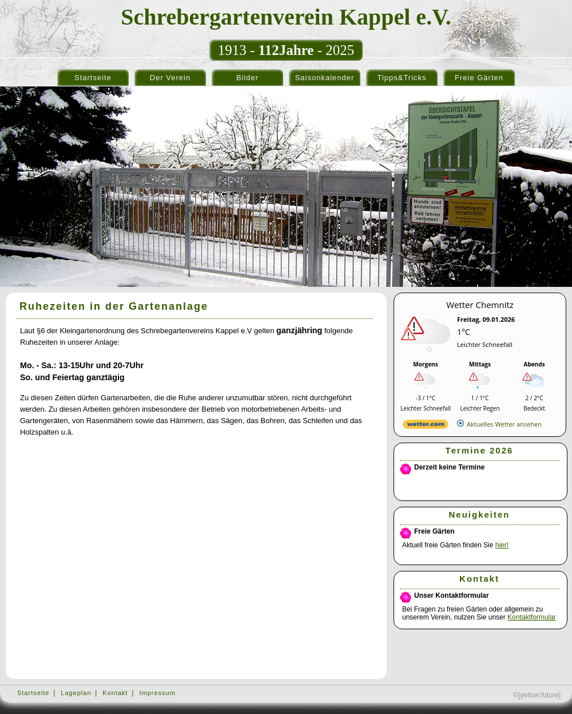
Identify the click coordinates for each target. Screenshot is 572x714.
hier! (502, 545)
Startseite (93, 77)
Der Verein (170, 77)
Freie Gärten (479, 77)
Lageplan (76, 692)
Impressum (157, 692)
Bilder (247, 77)
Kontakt (115, 692)
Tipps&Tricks (401, 77)
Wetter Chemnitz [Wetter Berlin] (480, 304)
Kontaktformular (531, 617)
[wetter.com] (425, 426)
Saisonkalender (325, 77)
